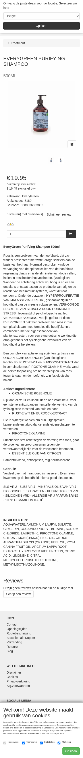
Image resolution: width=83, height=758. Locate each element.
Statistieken (47, 742)
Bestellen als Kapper (21, 638)
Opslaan (41, 26)
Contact (12, 624)
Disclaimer (14, 672)
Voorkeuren (29, 742)
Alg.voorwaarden (18, 686)
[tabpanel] (51, 160)
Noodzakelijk (11, 742)
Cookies (12, 677)
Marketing (64, 742)
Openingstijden (17, 629)
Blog (10, 651)
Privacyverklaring (18, 681)
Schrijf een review (59, 214)
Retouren (13, 646)
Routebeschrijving (19, 633)
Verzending (14, 642)
